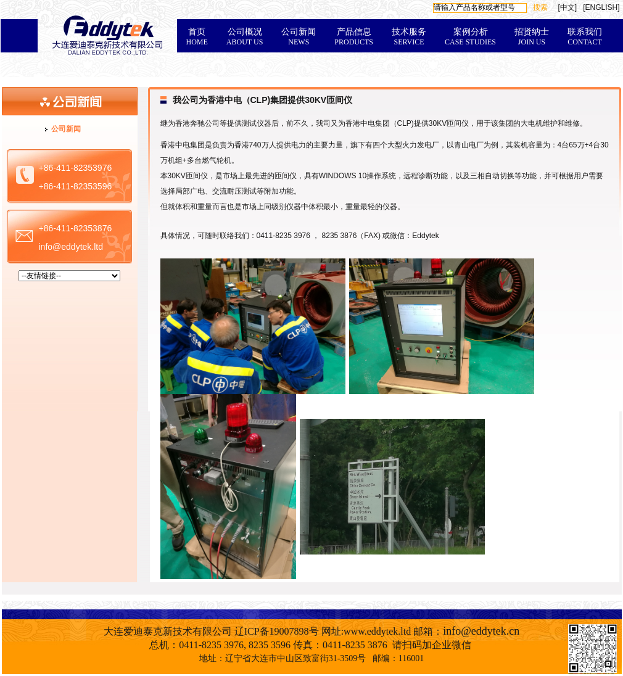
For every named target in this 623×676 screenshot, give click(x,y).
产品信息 (353, 36)
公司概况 (244, 36)
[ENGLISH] (601, 7)
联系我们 (584, 36)
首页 (197, 36)
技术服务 (409, 36)
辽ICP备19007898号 (276, 631)
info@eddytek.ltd (71, 247)
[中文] (567, 7)
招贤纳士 (531, 36)
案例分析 (470, 36)
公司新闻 (298, 36)
